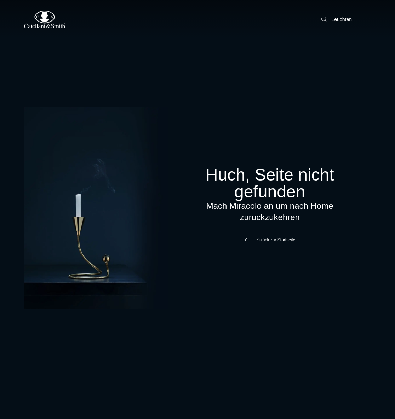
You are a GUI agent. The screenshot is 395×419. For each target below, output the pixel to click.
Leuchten (336, 19)
